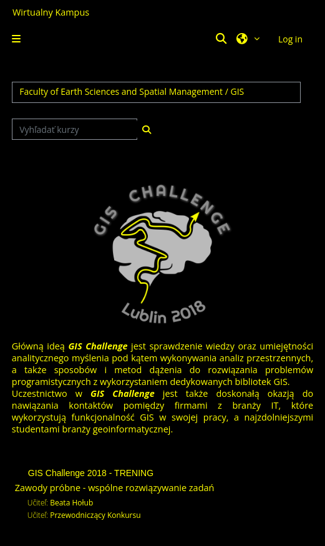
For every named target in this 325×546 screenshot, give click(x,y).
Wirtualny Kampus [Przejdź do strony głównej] (50, 12)
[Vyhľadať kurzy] (74, 129)
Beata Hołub (71, 502)
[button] (223, 39)
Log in (290, 39)
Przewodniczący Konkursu (95, 515)
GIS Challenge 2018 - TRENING (90, 473)
